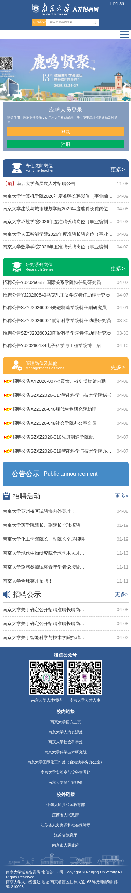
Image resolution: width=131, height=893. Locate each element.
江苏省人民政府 (65, 815)
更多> (117, 170)
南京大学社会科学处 (65, 742)
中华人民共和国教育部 (65, 805)
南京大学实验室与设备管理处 (65, 772)
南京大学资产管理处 (65, 782)
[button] (8, 95)
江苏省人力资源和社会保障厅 (65, 825)
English (117, 3)
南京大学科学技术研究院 (65, 752)
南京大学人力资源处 (65, 732)
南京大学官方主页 (65, 722)
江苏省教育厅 (65, 835)
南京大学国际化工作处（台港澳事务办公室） (65, 762)
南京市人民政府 (65, 845)
